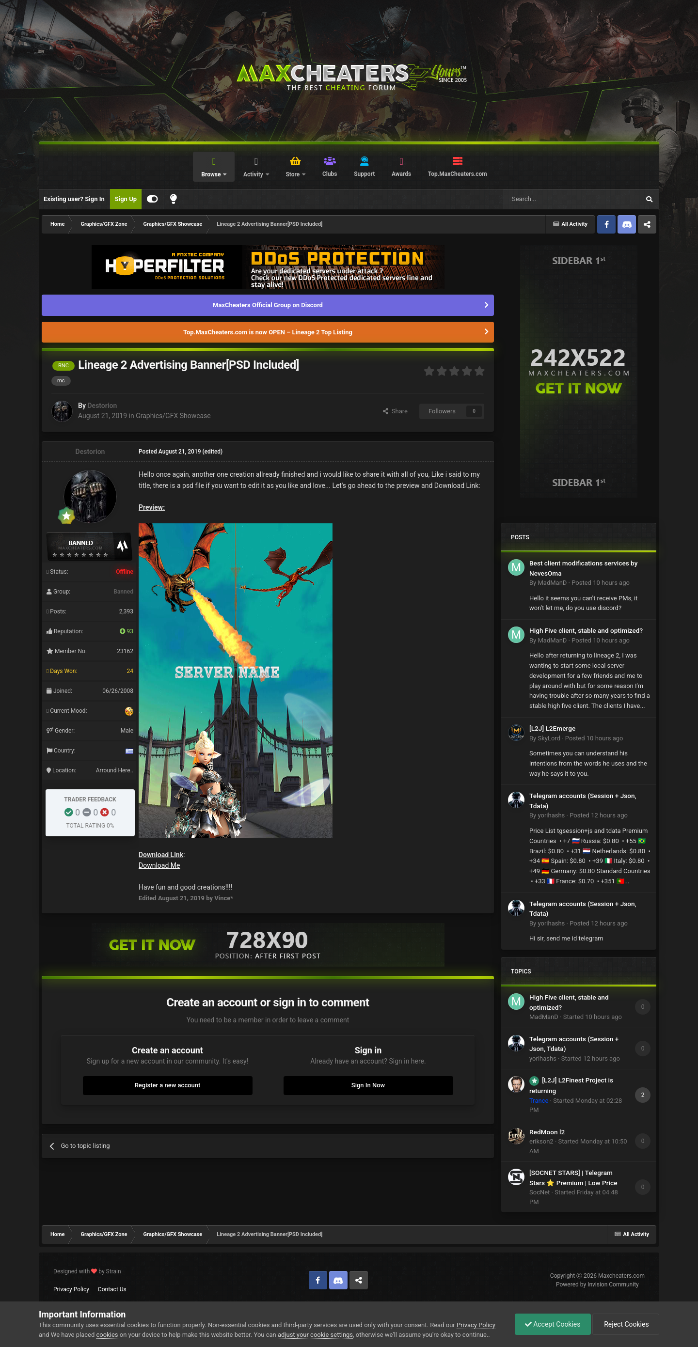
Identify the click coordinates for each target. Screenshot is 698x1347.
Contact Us (112, 1289)
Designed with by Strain (87, 1271)
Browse (211, 174)
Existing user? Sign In (74, 199)
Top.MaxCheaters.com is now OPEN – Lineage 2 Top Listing (267, 332)
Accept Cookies (553, 1324)
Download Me (159, 865)
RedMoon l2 (547, 1132)
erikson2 (541, 1141)
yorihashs (551, 815)
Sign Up (126, 199)
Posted (600, 582)
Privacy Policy (71, 1289)
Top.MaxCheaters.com (457, 174)
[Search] (548, 199)
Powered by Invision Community (597, 1284)
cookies (107, 1334)
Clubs (329, 174)
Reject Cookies (626, 1324)
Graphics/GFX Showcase (173, 416)
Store (293, 174)
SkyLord (549, 738)
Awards (401, 174)
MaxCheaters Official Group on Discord (268, 305)
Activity (254, 174)
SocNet (539, 1192)
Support (364, 174)
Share (395, 411)
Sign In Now (368, 1085)
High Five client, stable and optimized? (586, 630)
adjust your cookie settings (315, 1334)
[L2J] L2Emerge (552, 728)
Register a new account (168, 1085)
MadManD (552, 582)
